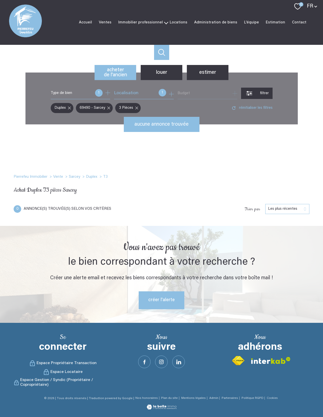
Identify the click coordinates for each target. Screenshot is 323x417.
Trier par (252, 209)
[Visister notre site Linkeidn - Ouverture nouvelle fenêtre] (178, 362)
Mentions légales (193, 398)
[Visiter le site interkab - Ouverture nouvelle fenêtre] (270, 360)
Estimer (207, 72)
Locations (178, 22)
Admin (213, 398)
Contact (299, 22)
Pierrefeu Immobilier (30, 177)
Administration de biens (215, 22)
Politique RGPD (252, 398)
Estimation (275, 22)
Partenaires (230, 398)
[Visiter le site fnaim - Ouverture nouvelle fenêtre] (238, 361)
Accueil (85, 22)
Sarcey (74, 177)
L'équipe (251, 22)
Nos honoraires (146, 398)
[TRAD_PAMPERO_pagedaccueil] (25, 36)
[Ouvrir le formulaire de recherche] (257, 93)
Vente (58, 177)
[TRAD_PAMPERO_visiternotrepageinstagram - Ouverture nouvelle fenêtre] (161, 362)
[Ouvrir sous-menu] (166, 22)
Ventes (105, 22)
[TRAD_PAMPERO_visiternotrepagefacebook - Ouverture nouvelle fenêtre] (144, 362)
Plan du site (169, 398)
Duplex (91, 177)
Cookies (272, 398)
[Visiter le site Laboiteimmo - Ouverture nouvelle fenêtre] (161, 408)
